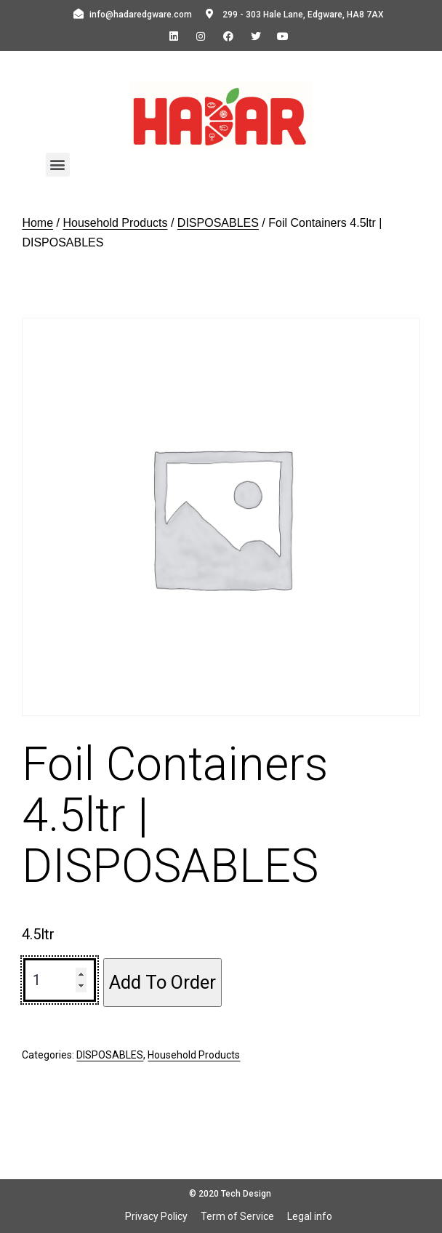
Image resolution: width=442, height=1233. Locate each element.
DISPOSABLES (218, 223)
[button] (58, 165)
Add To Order (162, 982)
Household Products (115, 223)
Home (37, 223)
